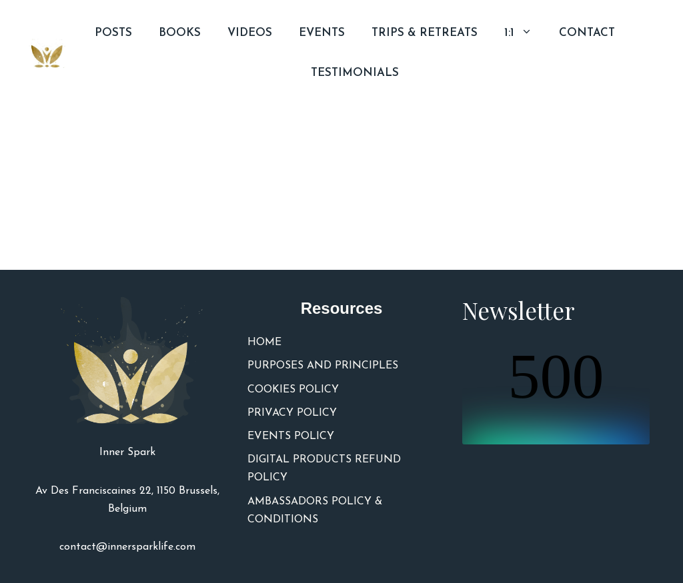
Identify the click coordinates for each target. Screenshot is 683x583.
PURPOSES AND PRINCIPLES (322, 365)
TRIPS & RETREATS (425, 33)
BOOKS (180, 33)
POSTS (113, 33)
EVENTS (322, 33)
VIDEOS (249, 33)
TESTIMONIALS (355, 73)
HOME (264, 342)
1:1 (525, 33)
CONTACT (587, 33)
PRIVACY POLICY (292, 413)
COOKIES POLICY (293, 389)
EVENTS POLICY (290, 436)
